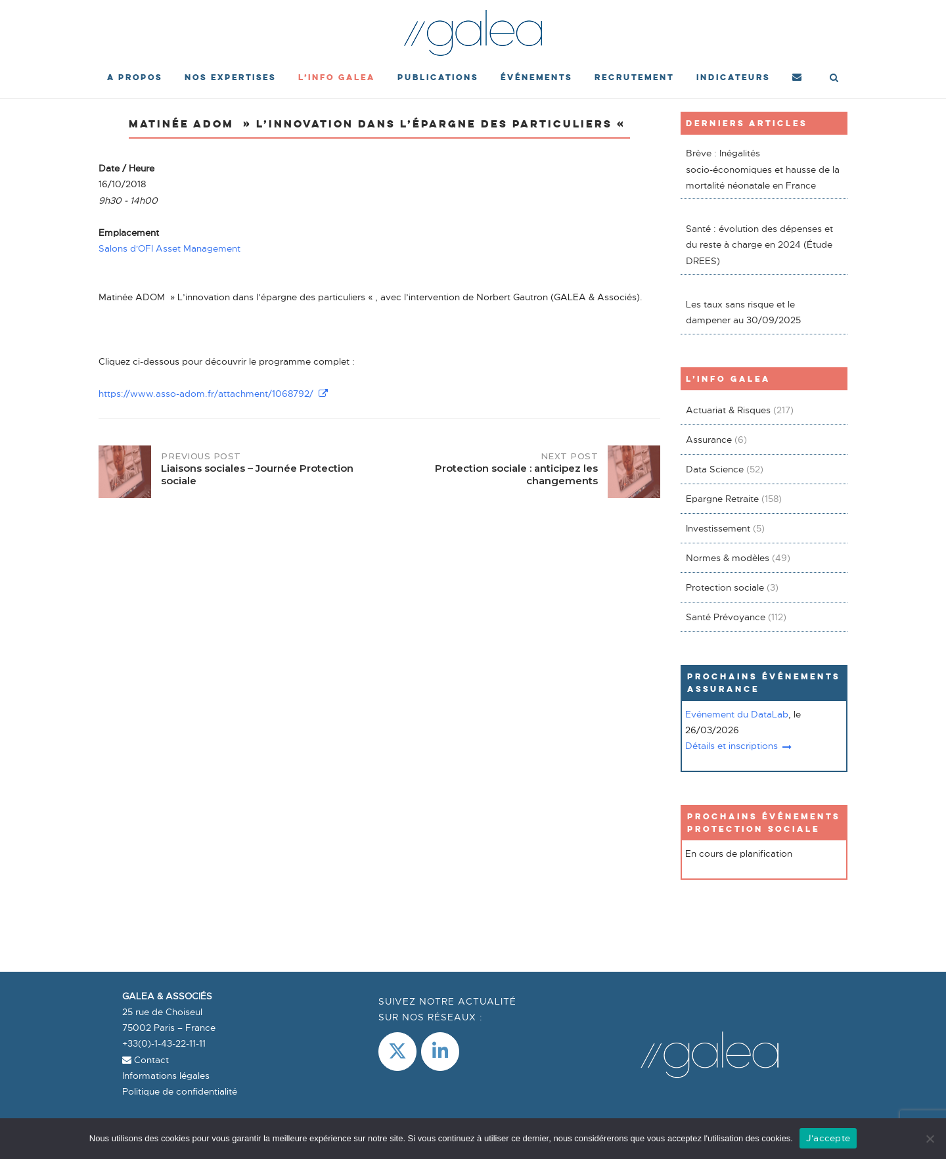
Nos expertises (230, 77)
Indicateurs (733, 77)
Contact (145, 1060)
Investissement (718, 528)
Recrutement (634, 77)
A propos (134, 77)
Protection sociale (725, 587)
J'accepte (828, 1138)
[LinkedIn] (440, 1051)
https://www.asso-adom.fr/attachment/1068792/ (213, 393)
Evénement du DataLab (736, 714)
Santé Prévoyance (725, 617)
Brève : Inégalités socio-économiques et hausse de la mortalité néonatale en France (763, 169)
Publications (437, 77)
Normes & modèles (727, 558)
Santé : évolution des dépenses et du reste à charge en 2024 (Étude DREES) (759, 245)
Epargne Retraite (722, 499)
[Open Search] (834, 79)
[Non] (929, 1138)
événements (536, 77)
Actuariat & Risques (728, 410)
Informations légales (166, 1075)
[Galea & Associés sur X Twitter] (397, 1051)
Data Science (715, 469)
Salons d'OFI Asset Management (169, 248)
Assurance (709, 439)
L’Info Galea (336, 77)
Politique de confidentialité (179, 1091)
